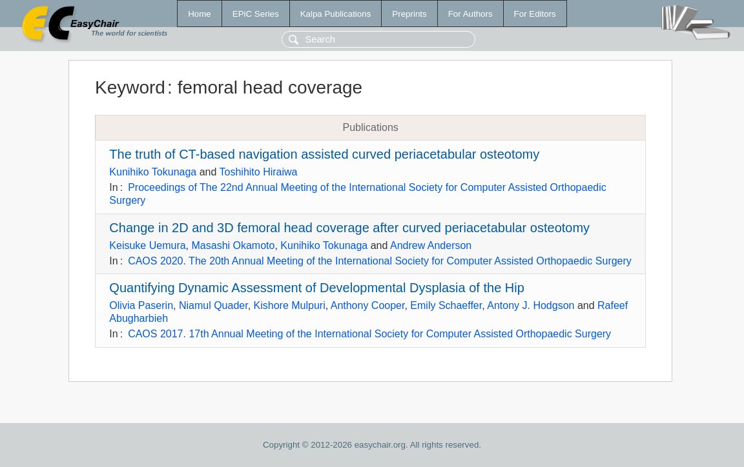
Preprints (409, 14)
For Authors (470, 14)
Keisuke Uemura (147, 245)
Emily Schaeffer (446, 305)
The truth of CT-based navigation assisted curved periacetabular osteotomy (324, 154)
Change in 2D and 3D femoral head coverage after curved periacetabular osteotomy (349, 228)
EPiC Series (255, 14)
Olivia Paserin (141, 305)
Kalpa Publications (335, 14)
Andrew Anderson (430, 245)
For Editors (535, 14)
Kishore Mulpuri (290, 305)
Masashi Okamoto (233, 245)
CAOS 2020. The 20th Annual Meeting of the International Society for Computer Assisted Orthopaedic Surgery (380, 260)
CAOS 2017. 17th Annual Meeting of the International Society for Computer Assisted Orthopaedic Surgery (369, 333)
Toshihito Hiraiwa (259, 171)
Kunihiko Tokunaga (152, 171)
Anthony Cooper (368, 305)
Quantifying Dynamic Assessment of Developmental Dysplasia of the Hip (316, 288)
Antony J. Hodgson (530, 305)
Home (199, 14)
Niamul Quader (213, 305)
